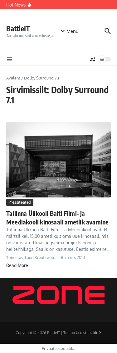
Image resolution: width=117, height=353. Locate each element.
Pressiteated (19, 202)
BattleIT (18, 28)
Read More (17, 265)
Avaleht (13, 77)
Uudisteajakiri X (88, 332)
